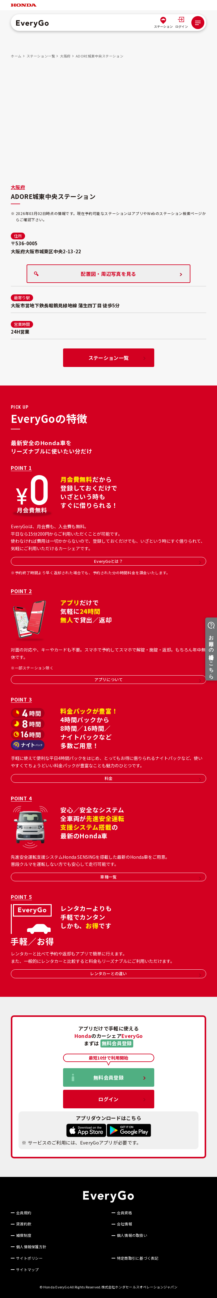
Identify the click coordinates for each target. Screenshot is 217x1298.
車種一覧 (150, 877)
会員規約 (23, 1212)
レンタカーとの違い (145, 973)
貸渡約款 (23, 1223)
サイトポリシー (29, 1258)
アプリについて (147, 679)
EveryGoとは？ (147, 561)
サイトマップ (27, 1269)
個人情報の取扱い (132, 1235)
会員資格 (124, 1212)
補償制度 (23, 1235)
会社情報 (124, 1223)
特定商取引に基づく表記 (138, 1258)
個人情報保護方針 (31, 1246)
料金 (152, 778)
